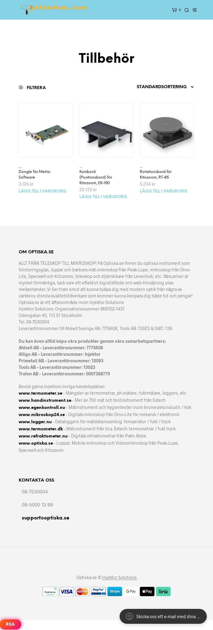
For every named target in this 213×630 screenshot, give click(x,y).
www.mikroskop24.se (42, 415)
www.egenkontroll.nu (42, 408)
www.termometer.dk (41, 429)
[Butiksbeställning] (159, 87)
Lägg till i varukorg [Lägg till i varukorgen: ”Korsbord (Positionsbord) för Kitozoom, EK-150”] (103, 197)
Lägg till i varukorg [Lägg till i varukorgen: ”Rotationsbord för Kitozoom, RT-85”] (163, 191)
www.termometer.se (40, 393)
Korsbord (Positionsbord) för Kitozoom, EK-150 (95, 177)
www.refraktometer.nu (43, 436)
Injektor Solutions (119, 577)
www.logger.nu (35, 422)
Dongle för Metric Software (34, 174)
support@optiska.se (45, 518)
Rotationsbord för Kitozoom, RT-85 (156, 174)
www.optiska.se (36, 443)
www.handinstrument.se (45, 400)
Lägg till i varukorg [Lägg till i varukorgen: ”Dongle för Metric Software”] (42, 191)
